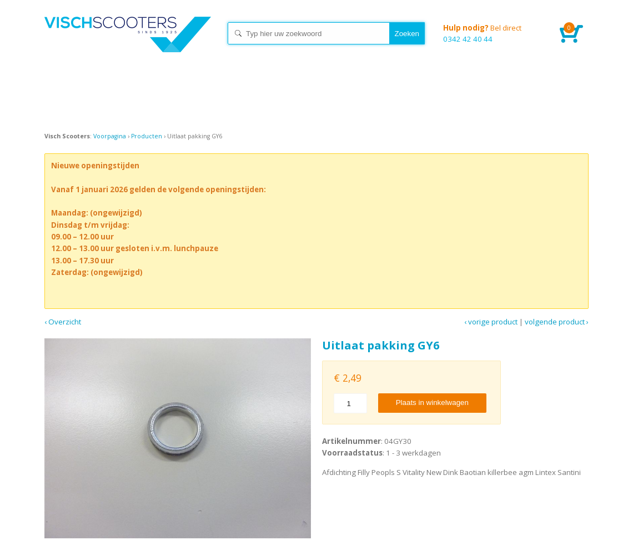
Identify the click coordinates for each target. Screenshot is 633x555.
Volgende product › (557, 322)
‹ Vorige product (491, 322)
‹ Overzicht (62, 322)
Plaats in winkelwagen (432, 402)
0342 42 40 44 (493, 33)
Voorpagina (109, 136)
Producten (146, 136)
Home (127, 44)
